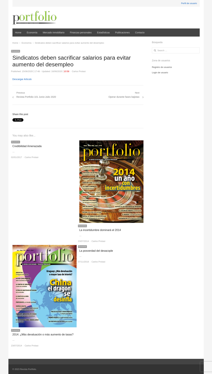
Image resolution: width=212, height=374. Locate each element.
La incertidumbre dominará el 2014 (100, 230)
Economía (32, 32)
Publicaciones (122, 32)
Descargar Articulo (22, 79)
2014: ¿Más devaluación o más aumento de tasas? (43, 334)
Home (18, 32)
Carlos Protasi (79, 71)
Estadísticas (103, 32)
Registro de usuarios (162, 67)
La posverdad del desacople (96, 250)
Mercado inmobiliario (53, 32)
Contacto (139, 32)
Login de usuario (160, 72)
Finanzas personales (81, 32)
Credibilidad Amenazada (27, 146)
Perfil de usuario (189, 3)
